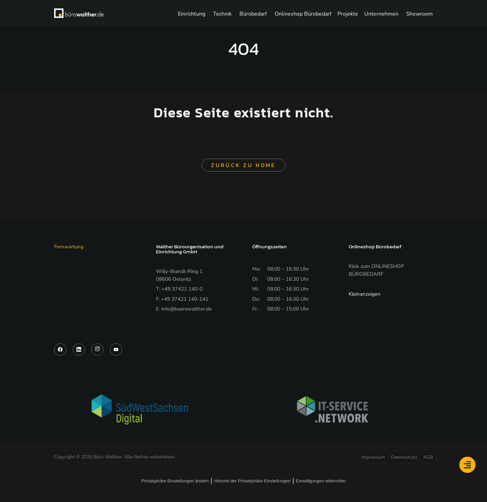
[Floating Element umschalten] (467, 465)
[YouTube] (116, 349)
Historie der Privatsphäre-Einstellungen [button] (252, 480)
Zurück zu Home (243, 165)
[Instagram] (97, 349)
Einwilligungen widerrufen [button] (321, 480)
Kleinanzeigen (364, 294)
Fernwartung (69, 246)
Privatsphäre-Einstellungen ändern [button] (175, 480)
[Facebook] (60, 349)
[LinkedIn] (79, 349)
